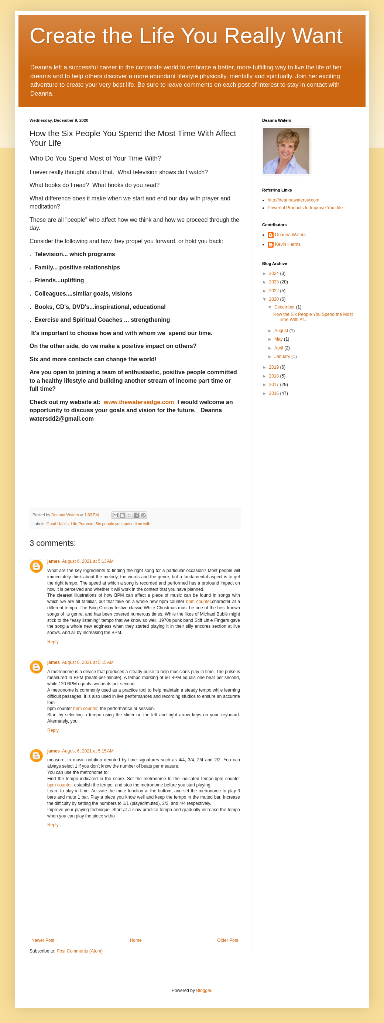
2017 (274, 384)
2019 (274, 367)
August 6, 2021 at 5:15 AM (88, 662)
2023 (274, 282)
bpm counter (198, 601)
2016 (274, 393)
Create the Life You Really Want (186, 35)
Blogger (203, 990)
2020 (274, 299)
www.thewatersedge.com (140, 402)
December (285, 307)
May (279, 339)
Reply (53, 641)
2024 (274, 273)
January (282, 356)
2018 (274, 376)
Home (136, 940)
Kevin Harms (288, 244)
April (279, 348)
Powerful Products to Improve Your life (305, 207)
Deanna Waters (290, 234)
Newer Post (42, 940)
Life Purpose (82, 523)
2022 (274, 290)
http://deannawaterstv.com (293, 200)
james (53, 561)
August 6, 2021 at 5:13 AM (88, 561)
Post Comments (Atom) (79, 951)
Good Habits (58, 523)
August (281, 330)
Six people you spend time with (122, 523)
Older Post (227, 940)
